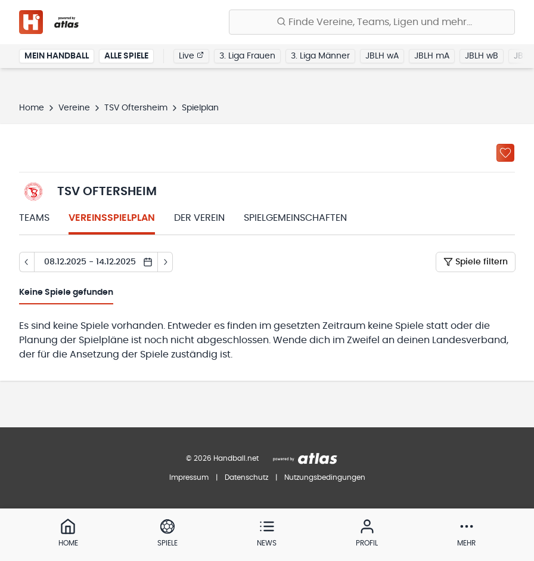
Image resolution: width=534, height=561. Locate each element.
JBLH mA (431, 56)
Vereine (74, 108)
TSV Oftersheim (135, 108)
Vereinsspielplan (112, 218)
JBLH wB (481, 56)
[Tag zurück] (26, 262)
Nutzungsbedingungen (324, 477)
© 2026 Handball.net (222, 458)
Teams (34, 218)
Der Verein (199, 218)
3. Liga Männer (320, 56)
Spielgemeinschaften (295, 218)
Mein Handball (56, 56)
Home (31, 108)
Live (191, 55)
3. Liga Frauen (247, 56)
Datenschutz (246, 477)
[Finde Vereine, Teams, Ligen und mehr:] (372, 22)
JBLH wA (382, 56)
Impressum (189, 477)
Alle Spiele (126, 56)
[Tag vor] (165, 262)
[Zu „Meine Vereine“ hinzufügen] (505, 153)
